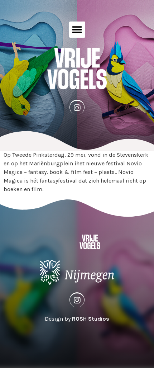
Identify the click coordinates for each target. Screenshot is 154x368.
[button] (77, 30)
